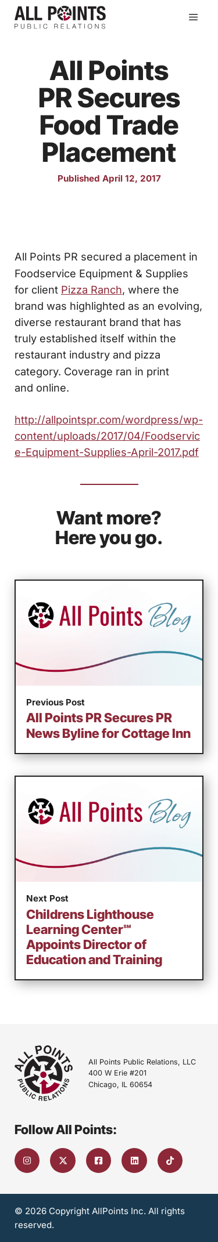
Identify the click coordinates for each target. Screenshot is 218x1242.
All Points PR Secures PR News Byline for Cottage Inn (108, 725)
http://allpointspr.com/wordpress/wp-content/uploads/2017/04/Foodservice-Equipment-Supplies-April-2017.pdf (109, 435)
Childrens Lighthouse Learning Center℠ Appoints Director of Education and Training (94, 937)
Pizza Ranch (91, 289)
